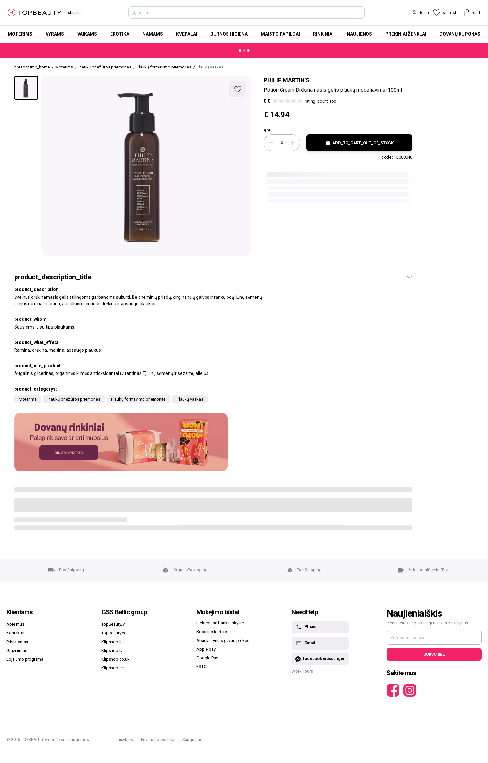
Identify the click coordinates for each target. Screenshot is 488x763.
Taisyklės (124, 739)
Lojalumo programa (24, 659)
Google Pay (207, 657)
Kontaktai (15, 633)
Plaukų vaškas (190, 399)
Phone (306, 627)
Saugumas (192, 739)
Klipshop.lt (111, 641)
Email (305, 643)
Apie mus (15, 624)
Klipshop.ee (112, 667)
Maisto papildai (280, 34)
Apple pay (206, 649)
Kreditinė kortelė (211, 631)
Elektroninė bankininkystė (220, 623)
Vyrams (55, 34)
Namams (153, 34)
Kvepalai (186, 34)
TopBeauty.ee (113, 633)
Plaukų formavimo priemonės (138, 399)
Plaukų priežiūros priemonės (74, 399)
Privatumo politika (157, 739)
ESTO (201, 666)
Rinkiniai (323, 34)
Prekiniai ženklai (405, 34)
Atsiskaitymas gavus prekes (222, 640)
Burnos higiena (229, 34)
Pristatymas (17, 641)
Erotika (119, 34)
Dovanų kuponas (460, 34)
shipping (75, 12)
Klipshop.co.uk (115, 659)
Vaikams (87, 34)
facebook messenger (320, 659)
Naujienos (359, 34)
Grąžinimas (16, 650)
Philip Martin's (287, 80)
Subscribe (433, 654)
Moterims (20, 34)
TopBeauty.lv (113, 624)
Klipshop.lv (111, 650)
